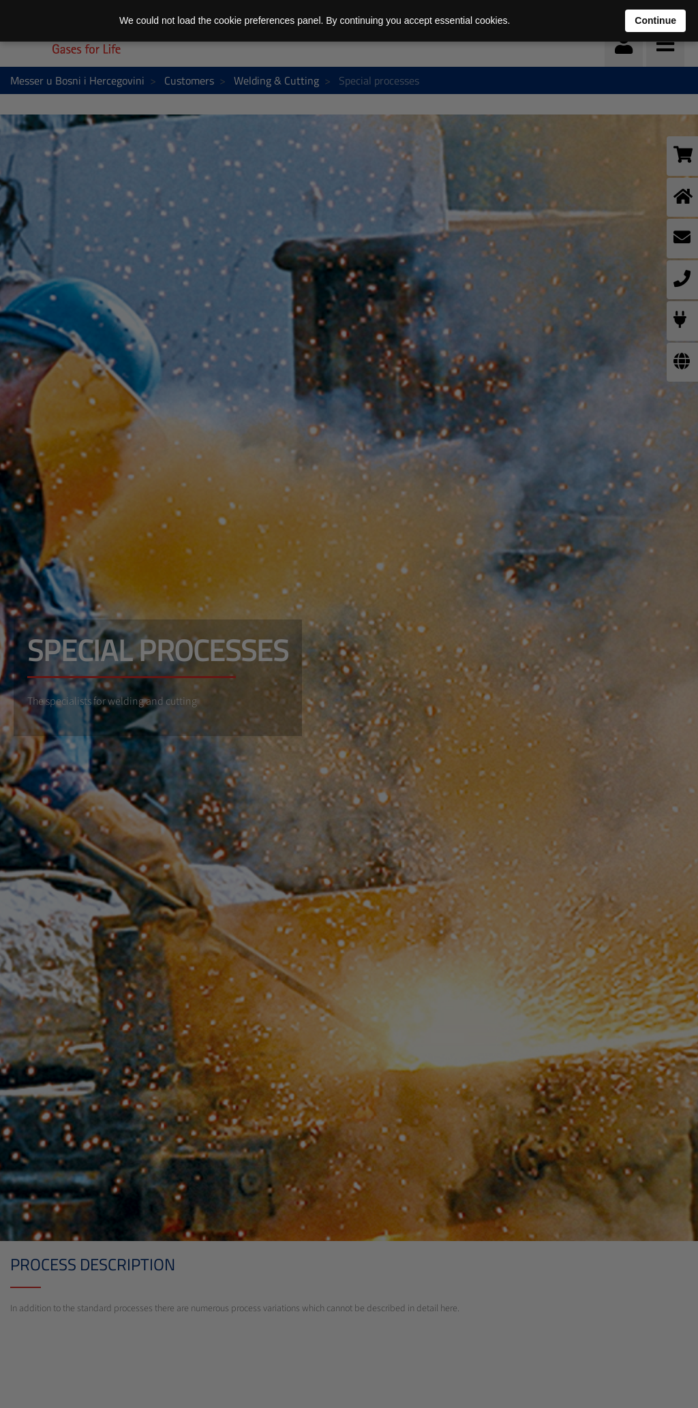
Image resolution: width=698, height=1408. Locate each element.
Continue (655, 20)
